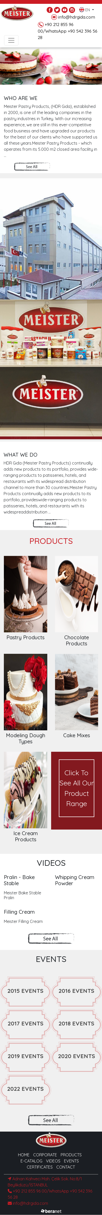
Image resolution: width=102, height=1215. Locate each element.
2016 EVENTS (76, 990)
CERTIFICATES (40, 1167)
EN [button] (85, 8)
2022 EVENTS (25, 1088)
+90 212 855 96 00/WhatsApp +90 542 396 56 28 (67, 31)
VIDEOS (53, 1160)
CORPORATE (45, 1154)
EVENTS (71, 1160)
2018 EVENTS (76, 1023)
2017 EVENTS (25, 1023)
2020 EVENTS (76, 1056)
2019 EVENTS (25, 1056)
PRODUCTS (71, 1154)
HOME (24, 1154)
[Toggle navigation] (11, 40)
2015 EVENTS (25, 990)
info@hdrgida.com (73, 17)
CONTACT (65, 1167)
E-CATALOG (31, 1160)
